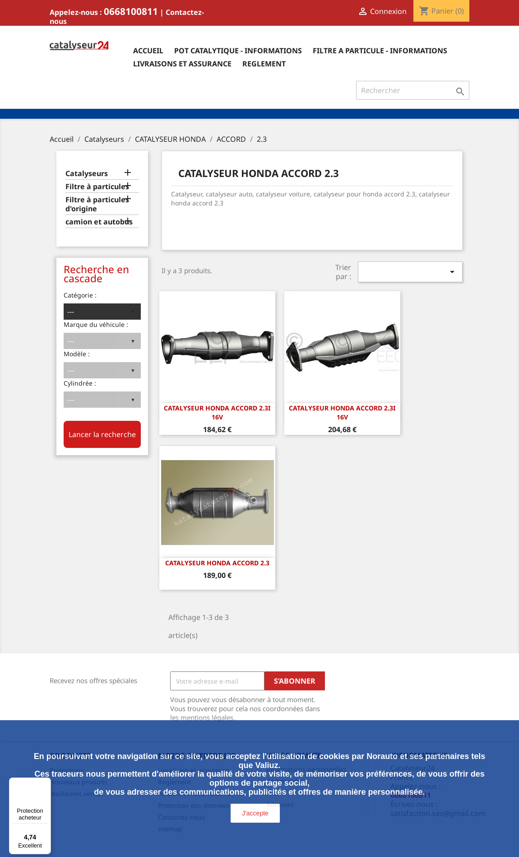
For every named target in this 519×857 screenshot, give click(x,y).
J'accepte (255, 813)
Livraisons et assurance (182, 64)
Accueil (148, 51)
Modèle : (77, 353)
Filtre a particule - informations (380, 51)
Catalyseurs (86, 173)
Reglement (264, 64)
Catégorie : (80, 295)
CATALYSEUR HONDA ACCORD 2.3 (217, 563)
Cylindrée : (80, 383)
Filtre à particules (97, 186)
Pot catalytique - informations (238, 51)
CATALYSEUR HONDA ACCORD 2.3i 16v (217, 412)
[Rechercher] (412, 90)
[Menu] (45, 783)
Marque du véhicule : (96, 324)
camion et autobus (99, 222)
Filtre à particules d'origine (97, 204)
